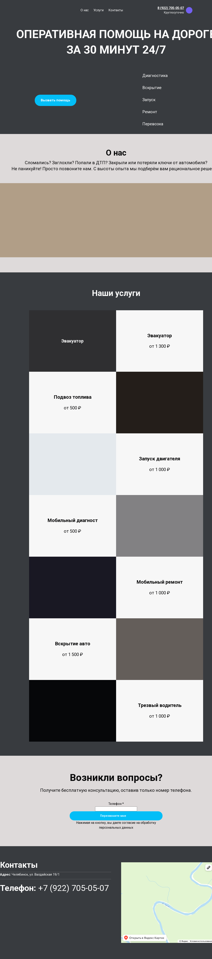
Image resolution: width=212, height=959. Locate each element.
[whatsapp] (197, 10)
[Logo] (22, 10)
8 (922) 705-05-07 (170, 8)
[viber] (189, 10)
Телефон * (116, 804)
